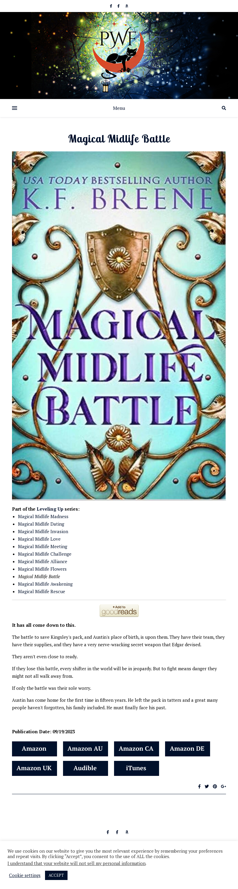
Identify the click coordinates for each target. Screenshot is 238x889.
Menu (119, 108)
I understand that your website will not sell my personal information (77, 863)
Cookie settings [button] (25, 875)
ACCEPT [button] (56, 875)
